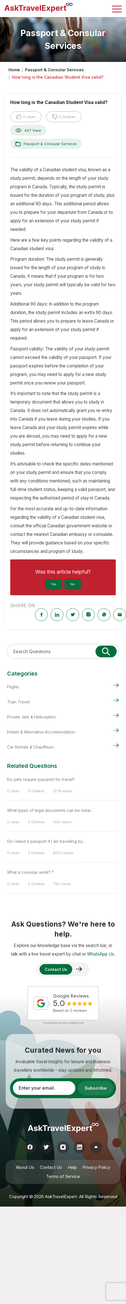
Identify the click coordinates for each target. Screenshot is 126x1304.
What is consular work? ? (30, 872)
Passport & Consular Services (54, 69)
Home (14, 69)
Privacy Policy (96, 1167)
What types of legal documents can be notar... (50, 810)
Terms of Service (63, 1176)
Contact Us (51, 1167)
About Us (25, 1167)
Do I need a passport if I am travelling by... (46, 841)
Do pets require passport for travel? (41, 779)
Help (72, 1167)
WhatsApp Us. (101, 954)
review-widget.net (71, 1023)
